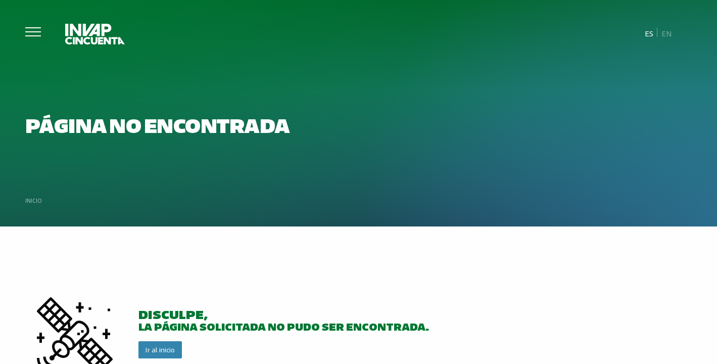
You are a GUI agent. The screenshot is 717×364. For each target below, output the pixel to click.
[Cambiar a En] (666, 33)
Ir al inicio (160, 349)
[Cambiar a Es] (649, 33)
